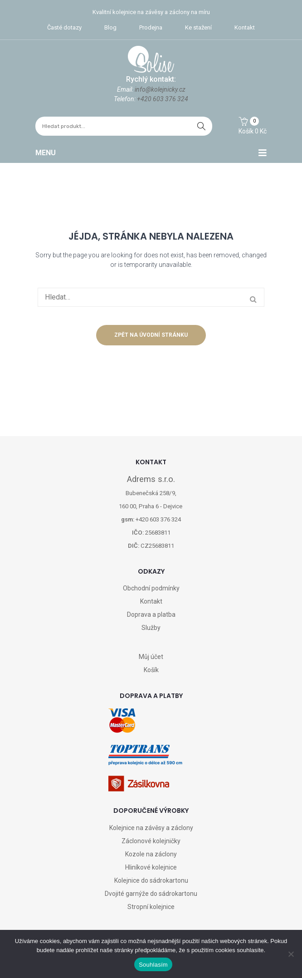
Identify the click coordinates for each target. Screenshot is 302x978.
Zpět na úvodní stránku (151, 335)
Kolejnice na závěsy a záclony (151, 827)
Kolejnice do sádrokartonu (151, 880)
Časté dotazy (64, 27)
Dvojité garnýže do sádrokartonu (151, 893)
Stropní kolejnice (151, 906)
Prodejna (150, 27)
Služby (151, 627)
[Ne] (290, 953)
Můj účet (151, 656)
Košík (151, 669)
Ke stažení (198, 27)
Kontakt (244, 27)
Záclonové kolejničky (151, 841)
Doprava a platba (151, 614)
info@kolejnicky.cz (160, 89)
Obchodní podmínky (151, 588)
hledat (201, 126)
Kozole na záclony (151, 854)
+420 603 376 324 (162, 99)
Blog (110, 27)
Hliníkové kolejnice (151, 867)
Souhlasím (153, 964)
